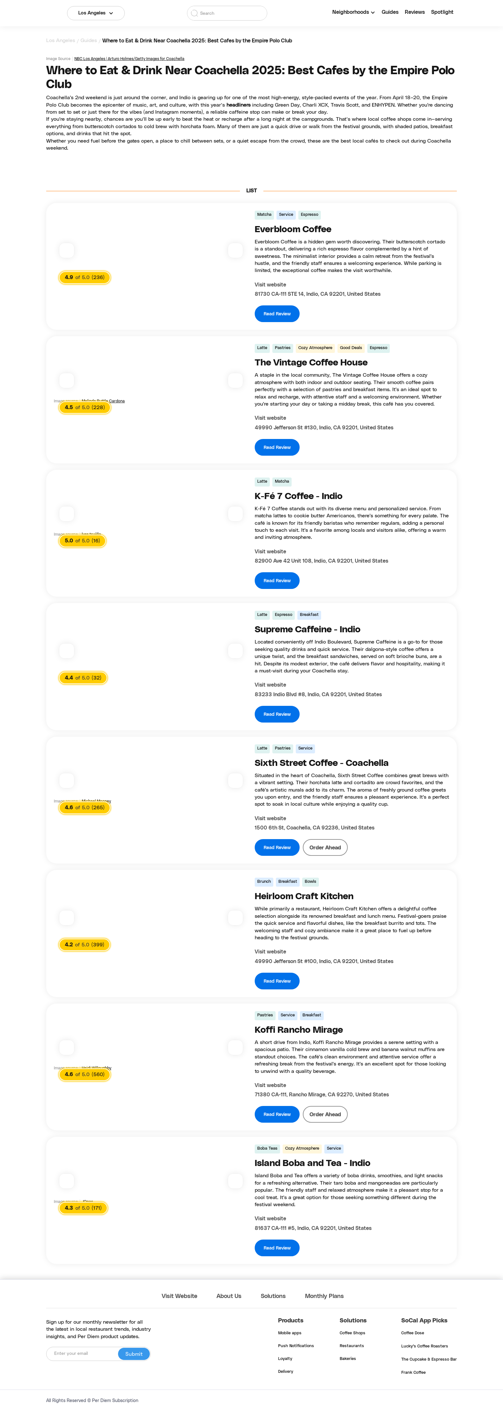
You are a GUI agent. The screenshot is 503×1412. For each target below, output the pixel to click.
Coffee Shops (352, 1333)
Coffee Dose (412, 1333)
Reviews (415, 12)
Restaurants (352, 1346)
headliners (239, 105)
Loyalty (285, 1359)
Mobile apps (290, 1333)
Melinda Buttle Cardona (103, 401)
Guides (390, 12)
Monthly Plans (324, 1296)
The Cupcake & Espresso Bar (429, 1360)
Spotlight (442, 12)
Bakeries (348, 1359)
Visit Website (179, 1296)
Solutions (273, 1296)
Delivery (285, 1372)
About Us (229, 1296)
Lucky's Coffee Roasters (424, 1346)
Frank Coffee (413, 1373)
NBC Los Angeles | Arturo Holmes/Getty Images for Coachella (129, 59)
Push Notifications (296, 1346)
